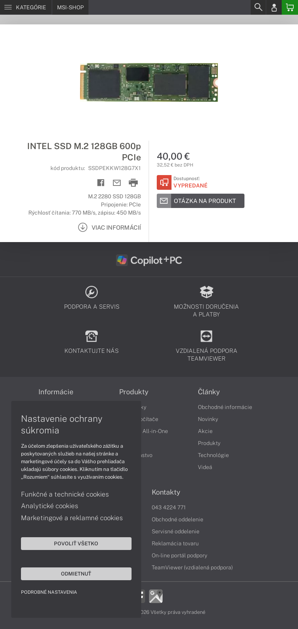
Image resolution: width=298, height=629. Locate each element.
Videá (205, 467)
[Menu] (26, 7)
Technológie (213, 455)
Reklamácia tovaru (175, 543)
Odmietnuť (74, 573)
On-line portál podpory (179, 555)
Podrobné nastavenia (49, 592)
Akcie (205, 431)
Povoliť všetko (74, 543)
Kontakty (166, 492)
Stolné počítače (138, 419)
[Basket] (290, 7)
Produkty (134, 391)
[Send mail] (117, 183)
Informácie (55, 391)
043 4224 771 (169, 507)
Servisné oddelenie (175, 531)
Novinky (208, 419)
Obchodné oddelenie (177, 519)
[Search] (258, 7)
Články (209, 391)
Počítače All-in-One (143, 431)
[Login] (274, 7)
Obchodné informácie (225, 407)
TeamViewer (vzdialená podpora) (192, 567)
